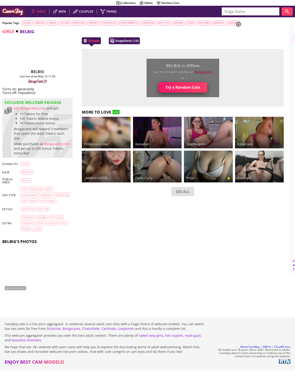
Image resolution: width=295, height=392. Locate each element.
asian (27, 22)
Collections (126, 3)
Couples (258, 41)
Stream (79, 40)
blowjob (47, 213)
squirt (233, 22)
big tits (164, 22)
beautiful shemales (26, 362)
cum (41, 218)
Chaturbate (91, 350)
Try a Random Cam (151, 87)
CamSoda (108, 350)
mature (203, 22)
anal (24, 207)
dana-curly (122, 166)
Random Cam (167, 3)
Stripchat (54, 350)
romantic (27, 241)
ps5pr (159, 166)
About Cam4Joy (250, 369)
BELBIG (31, 71)
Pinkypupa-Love (84, 138)
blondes (27, 190)
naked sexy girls (151, 357)
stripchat (109, 22)
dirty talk (43, 233)
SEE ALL (152, 179)
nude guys (193, 357)
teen (191, 22)
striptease (36, 247)
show (49, 247)
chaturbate (129, 22)
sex (39, 253)
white (25, 182)
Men (255, 47)
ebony (93, 22)
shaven (26, 198)
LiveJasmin (126, 350)
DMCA (267, 369)
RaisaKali (120, 138)
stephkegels (164, 138)
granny (218, 22)
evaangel (204, 166)
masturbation (30, 213)
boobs (179, 22)
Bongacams (71, 350)
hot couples (174, 357)
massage (41, 241)
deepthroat (28, 218)
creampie (27, 253)
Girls (256, 35)
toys (24, 247)
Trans (256, 52)
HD (51, 241)
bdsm (51, 218)
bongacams (172, 72)
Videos (146, 3)
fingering (36, 207)
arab (52, 22)
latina (65, 22)
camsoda (148, 22)
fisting (47, 253)
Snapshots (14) (111, 40)
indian (40, 22)
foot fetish (28, 233)
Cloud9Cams (282, 369)
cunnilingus (29, 224)
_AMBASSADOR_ (84, 166)
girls (8, 31)
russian (79, 22)
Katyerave (204, 138)
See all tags (269, 257)
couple (26, 258)
